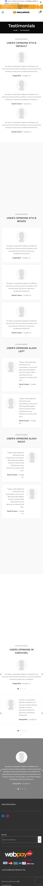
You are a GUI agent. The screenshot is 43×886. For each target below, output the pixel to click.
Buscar (4, 835)
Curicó (26, 5)
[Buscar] (39, 839)
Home (15, 30)
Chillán (19, 8)
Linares (26, 7)
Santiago (20, 5)
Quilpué (19, 7)
